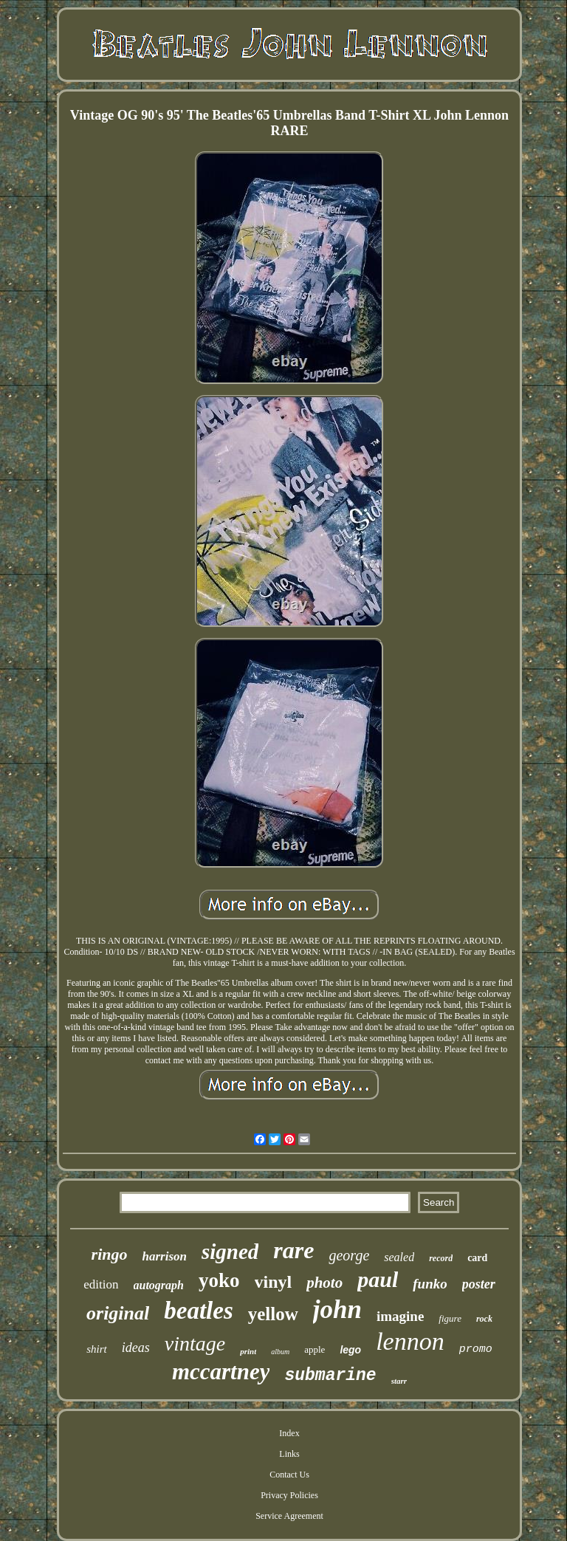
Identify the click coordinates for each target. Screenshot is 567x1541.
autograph (159, 1285)
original (117, 1313)
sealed (399, 1257)
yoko (219, 1280)
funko (430, 1283)
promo (475, 1349)
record (441, 1258)
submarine (330, 1375)
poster (478, 1284)
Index (289, 1433)
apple (314, 1349)
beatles (198, 1310)
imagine (400, 1316)
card (477, 1257)
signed (230, 1251)
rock (484, 1319)
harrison (164, 1256)
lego (350, 1350)
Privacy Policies (289, 1495)
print (248, 1351)
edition (100, 1284)
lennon (410, 1341)
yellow (273, 1314)
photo (324, 1282)
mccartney (221, 1371)
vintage (195, 1343)
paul (377, 1279)
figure (450, 1318)
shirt (96, 1349)
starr (399, 1380)
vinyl (273, 1281)
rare (293, 1250)
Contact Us (289, 1474)
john (337, 1309)
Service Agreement (289, 1516)
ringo (110, 1254)
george (349, 1255)
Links (289, 1454)
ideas (136, 1347)
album (280, 1352)
